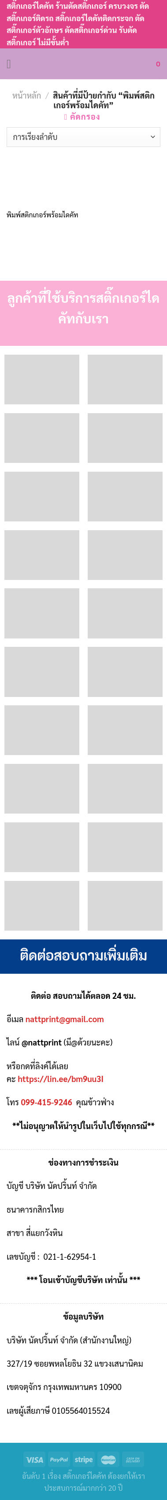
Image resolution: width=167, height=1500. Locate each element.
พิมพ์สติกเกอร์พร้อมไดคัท (42, 214)
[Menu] (13, 64)
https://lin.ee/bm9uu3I (61, 1078)
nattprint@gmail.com (65, 1018)
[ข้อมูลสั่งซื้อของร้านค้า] (83, 137)
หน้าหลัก (26, 95)
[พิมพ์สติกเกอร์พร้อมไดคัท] (43, 176)
